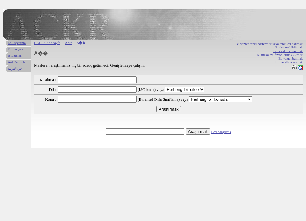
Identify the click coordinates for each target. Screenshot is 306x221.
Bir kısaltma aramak (289, 62)
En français (15, 49)
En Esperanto (17, 43)
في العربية (15, 68)
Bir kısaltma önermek (288, 51)
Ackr (68, 43)
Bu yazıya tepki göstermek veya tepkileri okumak (269, 43)
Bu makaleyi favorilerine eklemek (280, 54)
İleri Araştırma (221, 132)
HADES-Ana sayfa (47, 43)
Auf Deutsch (16, 62)
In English (15, 55)
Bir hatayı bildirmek (289, 47)
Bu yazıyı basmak (290, 58)
